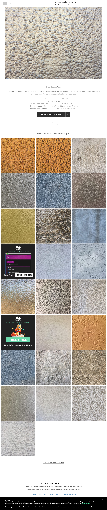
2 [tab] (50, 81)
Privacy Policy (43, 494)
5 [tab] (60, 81)
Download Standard (51, 114)
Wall (52, 125)
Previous (4, 43)
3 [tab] (53, 81)
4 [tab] (57, 81)
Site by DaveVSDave (70, 494)
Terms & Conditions (55, 494)
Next (103, 43)
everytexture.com (65, 3)
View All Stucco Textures (53, 463)
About (35, 494)
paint (57, 125)
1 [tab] (47, 81)
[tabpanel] (53, 43)
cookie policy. (86, 503)
